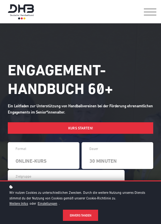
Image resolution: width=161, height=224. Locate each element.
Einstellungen (47, 203)
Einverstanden (81, 215)
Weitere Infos (18, 203)
